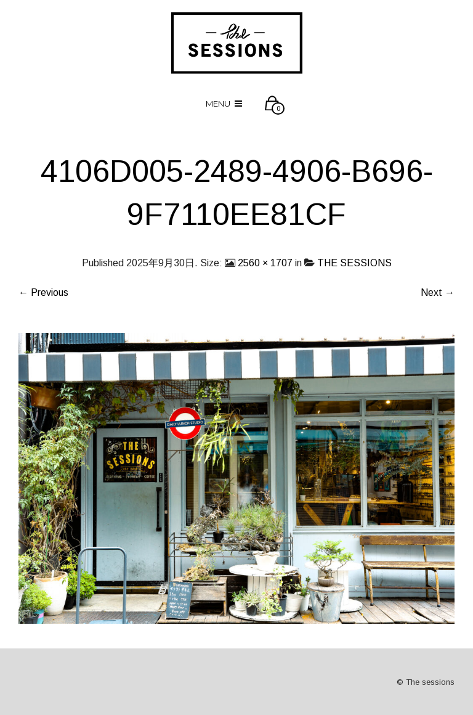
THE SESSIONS (354, 263)
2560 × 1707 (265, 263)
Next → (438, 292)
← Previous (43, 292)
